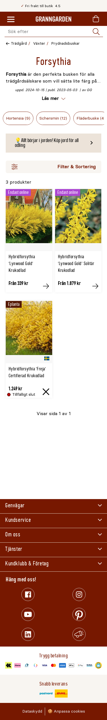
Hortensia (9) (18, 118)
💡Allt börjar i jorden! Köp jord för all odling (46, 143)
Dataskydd (32, 711)
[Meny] (11, 19)
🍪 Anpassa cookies (66, 711)
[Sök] (96, 31)
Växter (39, 43)
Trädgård (19, 43)
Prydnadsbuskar (65, 43)
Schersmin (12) (53, 118)
